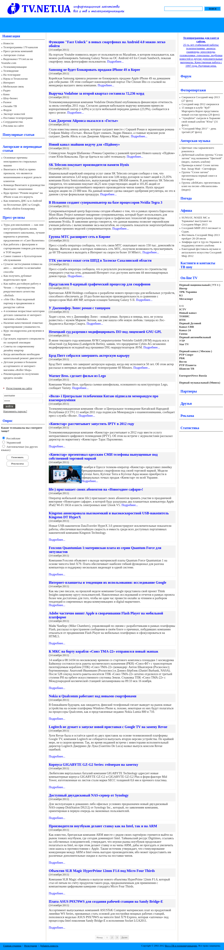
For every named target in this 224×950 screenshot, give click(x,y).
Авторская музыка (195, 141)
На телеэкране (12, 74)
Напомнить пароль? (15, 411)
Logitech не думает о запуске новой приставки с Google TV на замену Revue (108, 727)
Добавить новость (49, 945)
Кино (6, 94)
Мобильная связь (13, 86)
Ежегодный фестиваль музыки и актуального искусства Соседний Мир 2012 (201, 252)
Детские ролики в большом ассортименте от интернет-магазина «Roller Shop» (20, 366)
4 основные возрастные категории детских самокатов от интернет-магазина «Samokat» (24, 315)
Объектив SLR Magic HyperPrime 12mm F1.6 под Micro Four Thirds (102, 871)
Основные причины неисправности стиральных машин (20, 161)
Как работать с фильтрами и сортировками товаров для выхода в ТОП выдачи (24, 248)
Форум (7, 110)
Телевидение (11, 70)
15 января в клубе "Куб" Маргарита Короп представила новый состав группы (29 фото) (201, 111)
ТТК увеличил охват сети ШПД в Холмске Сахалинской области (100, 260)
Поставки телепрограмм (18, 117)
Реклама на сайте (13, 125)
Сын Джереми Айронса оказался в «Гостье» (83, 121)
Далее (124, 937)
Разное (7, 102)
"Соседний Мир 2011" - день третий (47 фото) (199, 130)
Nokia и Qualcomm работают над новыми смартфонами (92, 696)
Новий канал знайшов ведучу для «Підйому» (84, 144)
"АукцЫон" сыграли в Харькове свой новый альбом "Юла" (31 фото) (201, 121)
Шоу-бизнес (10, 98)
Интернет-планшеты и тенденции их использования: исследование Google (107, 582)
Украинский (13, 442)
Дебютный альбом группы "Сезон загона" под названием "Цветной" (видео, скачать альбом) (202, 158)
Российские (13, 438)
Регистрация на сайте (19, 388)
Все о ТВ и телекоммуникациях (181, 945)
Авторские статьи (13, 55)
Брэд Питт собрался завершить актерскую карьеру (89, 355)
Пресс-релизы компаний (18, 51)
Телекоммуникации (15, 66)
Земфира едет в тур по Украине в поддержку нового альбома (201, 243)
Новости (8, 43)
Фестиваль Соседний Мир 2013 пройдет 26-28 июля (201, 236)
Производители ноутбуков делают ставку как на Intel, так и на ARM (103, 826)
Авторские (11, 146)
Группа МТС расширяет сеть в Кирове (79, 237)
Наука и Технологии (15, 78)
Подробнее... (115, 61)
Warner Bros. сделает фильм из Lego (77, 376)
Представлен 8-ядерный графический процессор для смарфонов (99, 284)
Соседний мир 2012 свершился (200, 104)
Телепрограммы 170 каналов (20, 47)
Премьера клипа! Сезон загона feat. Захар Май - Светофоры (200, 167)
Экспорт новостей (14, 114)
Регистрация (30, 945)
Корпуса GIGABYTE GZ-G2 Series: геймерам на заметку (93, 764)
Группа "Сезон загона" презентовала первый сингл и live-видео (199, 176)
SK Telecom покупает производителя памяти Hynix (89, 165)
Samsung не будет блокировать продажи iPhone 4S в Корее (94, 70)
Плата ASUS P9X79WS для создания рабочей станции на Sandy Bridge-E (106, 901)
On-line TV (189, 278)
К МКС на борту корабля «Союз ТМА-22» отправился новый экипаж (103, 651)
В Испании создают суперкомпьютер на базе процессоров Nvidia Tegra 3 (105, 202)
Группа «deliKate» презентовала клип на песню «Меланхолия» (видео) (201, 186)
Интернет (9, 82)
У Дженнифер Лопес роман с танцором (79, 308)
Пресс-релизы (14, 217)
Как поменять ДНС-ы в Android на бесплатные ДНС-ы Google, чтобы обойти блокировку (23, 204)
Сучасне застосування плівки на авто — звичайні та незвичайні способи (23, 267)
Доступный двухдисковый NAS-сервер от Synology (89, 795)
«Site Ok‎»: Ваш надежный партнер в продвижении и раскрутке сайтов (19, 303)
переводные (32, 146)
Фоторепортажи (193, 90)
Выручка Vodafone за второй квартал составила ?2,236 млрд (96, 93)
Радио (6, 90)
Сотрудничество (13, 121)
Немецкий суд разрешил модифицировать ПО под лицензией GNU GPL (105, 332)
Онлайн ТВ (10, 106)
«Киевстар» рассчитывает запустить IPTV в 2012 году (91, 424)
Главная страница (12, 945)
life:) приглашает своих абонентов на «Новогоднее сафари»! (96, 489)
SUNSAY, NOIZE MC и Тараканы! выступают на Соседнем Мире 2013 (197, 221)
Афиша (186, 210)
